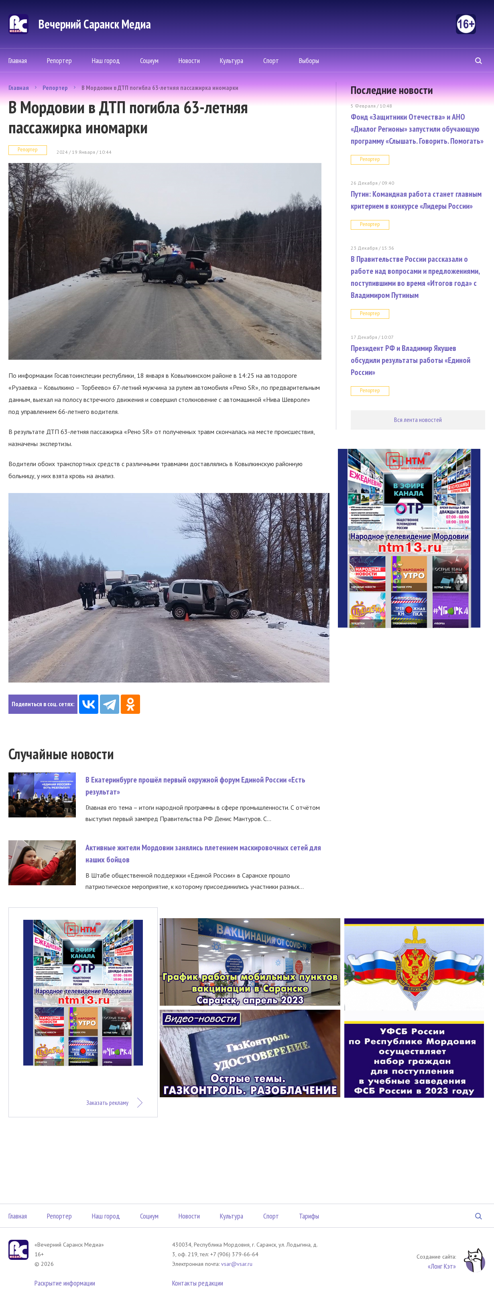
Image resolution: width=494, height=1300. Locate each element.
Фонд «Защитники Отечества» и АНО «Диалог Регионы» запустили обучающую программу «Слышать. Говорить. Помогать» (417, 129)
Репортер (59, 60)
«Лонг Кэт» (442, 1266)
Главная (17, 60)
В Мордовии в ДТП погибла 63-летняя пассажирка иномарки (159, 88)
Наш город (106, 60)
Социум (149, 60)
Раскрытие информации (65, 1283)
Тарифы (309, 1216)
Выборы (309, 60)
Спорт (271, 60)
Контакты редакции (197, 1283)
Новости (189, 60)
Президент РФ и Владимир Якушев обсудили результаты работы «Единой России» (410, 360)
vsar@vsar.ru (236, 1263)
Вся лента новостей (418, 420)
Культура (231, 60)
